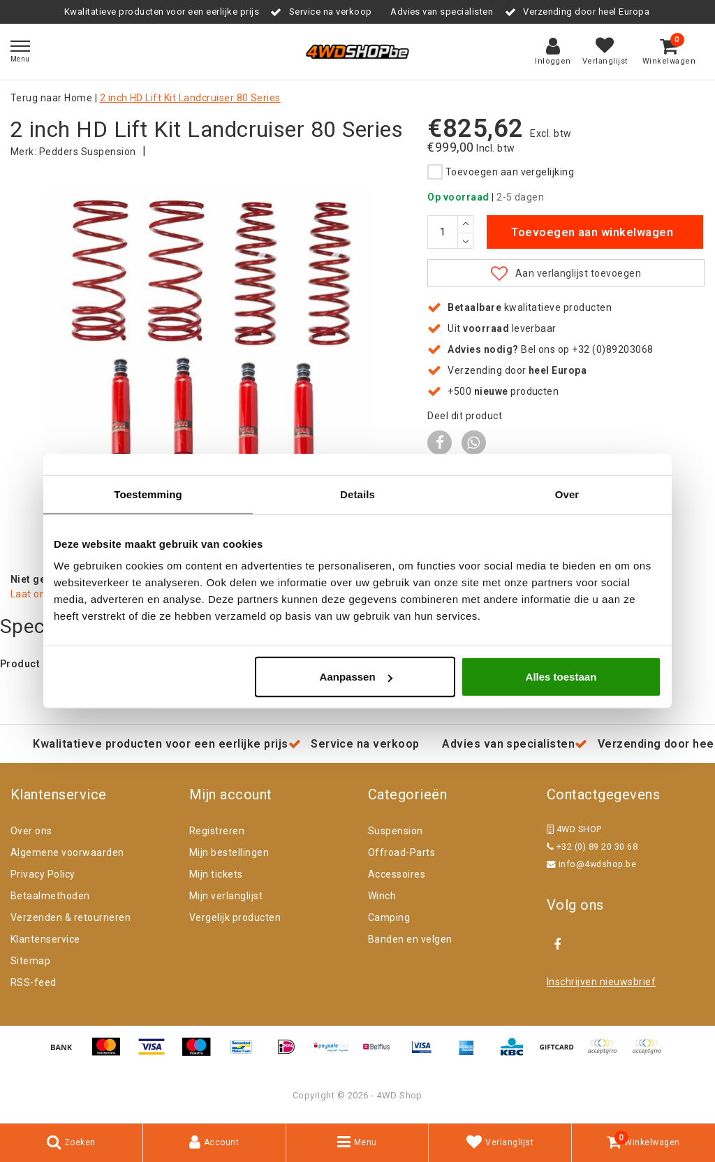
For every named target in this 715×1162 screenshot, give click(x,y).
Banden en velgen (410, 940)
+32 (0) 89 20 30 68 (592, 848)
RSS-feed (33, 983)
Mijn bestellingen (229, 853)
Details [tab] (357, 494)
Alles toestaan (561, 677)
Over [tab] (567, 494)
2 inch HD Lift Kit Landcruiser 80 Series (190, 97)
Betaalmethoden (50, 897)
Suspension (395, 832)
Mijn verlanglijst (226, 897)
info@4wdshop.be (591, 865)
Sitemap (30, 962)
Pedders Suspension (87, 151)
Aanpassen (356, 677)
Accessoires (396, 875)
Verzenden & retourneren (70, 918)
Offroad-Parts (401, 853)
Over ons (31, 832)
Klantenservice (45, 940)
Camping (389, 918)
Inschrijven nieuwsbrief (601, 983)
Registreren (216, 832)
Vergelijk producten (235, 918)
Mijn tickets (216, 875)
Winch (382, 897)
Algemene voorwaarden (67, 853)
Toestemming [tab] (148, 494)
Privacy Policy (42, 875)
